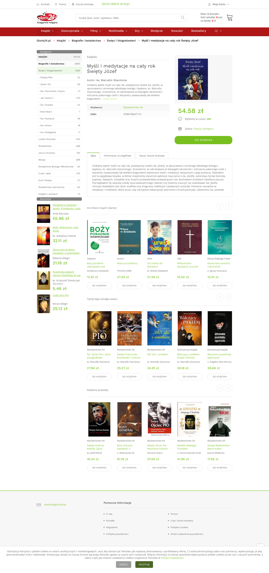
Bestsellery (198, 32)
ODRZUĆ (123, 564)
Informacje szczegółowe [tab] (117, 156)
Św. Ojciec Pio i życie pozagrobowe (98, 356)
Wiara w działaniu (127, 264)
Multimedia (116, 32)
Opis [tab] (93, 156)
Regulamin (112, 527)
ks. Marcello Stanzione (111, 81)
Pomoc (174, 513)
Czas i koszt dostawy (182, 520)
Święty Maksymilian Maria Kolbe (218, 447)
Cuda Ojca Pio (61, 296)
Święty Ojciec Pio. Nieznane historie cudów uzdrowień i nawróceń (158, 450)
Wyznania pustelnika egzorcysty (219, 356)
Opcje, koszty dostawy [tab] (152, 156)
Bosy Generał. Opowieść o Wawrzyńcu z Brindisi (129, 448)
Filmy (94, 32)
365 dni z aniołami (157, 354)
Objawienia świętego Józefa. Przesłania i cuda (66, 208)
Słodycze (157, 32)
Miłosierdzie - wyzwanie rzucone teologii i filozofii (187, 267)
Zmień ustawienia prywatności (187, 533)
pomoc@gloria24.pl (55, 504)
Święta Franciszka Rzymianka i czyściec (129, 356)
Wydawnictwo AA (133, 108)
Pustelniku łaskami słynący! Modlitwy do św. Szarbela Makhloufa (67, 277)
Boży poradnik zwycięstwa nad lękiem (96, 267)
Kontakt (110, 520)
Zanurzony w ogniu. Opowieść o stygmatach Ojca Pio (66, 254)
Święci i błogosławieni (123, 42)
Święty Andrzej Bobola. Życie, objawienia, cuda (97, 448)
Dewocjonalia (70, 32)
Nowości (177, 32)
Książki (45, 32)
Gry (137, 32)
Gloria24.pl (44, 42)
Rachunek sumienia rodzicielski (218, 266)
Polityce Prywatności (172, 557)
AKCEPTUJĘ (144, 564)
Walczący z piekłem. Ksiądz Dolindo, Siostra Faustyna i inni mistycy (188, 359)
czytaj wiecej (110, 100)
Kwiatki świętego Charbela (186, 447)
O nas (109, 513)
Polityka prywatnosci (117, 533)
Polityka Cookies (179, 527)
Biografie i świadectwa (87, 42)
